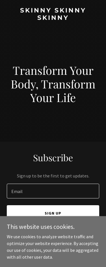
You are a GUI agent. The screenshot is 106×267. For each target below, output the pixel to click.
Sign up (53, 213)
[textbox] (53, 191)
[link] (53, 18)
